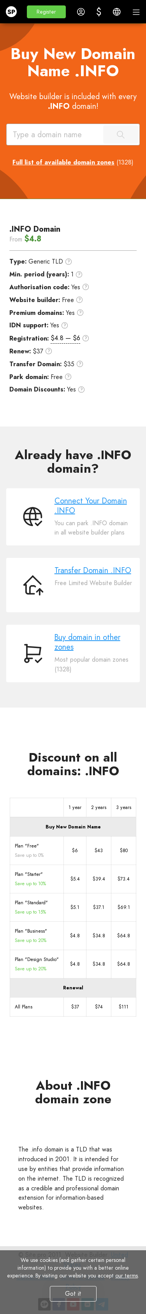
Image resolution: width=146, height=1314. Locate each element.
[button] (46, 11)
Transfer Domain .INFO (93, 570)
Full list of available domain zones (63, 162)
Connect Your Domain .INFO (91, 505)
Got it (73, 1293)
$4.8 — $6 (65, 338)
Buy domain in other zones (87, 642)
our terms (126, 1275)
